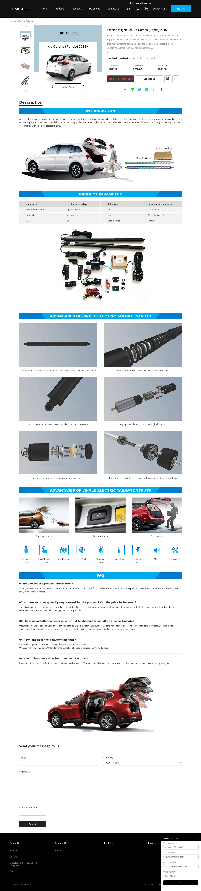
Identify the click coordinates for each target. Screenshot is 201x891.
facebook (125, 89)
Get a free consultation (120, 78)
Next (25, 91)
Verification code (28, 807)
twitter (139, 89)
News (150, 884)
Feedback (77, 8)
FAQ (12, 871)
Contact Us (113, 8)
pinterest (154, 89)
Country (108, 757)
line (132, 89)
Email (22, 757)
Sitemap (14, 857)
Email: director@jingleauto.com (139, 3)
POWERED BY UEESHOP (21, 884)
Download (94, 8)
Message (24, 771)
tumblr (161, 89)
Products (59, 8)
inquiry (180, 9)
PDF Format (167, 78)
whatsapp (147, 89)
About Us (14, 850)
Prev (25, 26)
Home (44, 8)
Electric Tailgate (25, 21)
